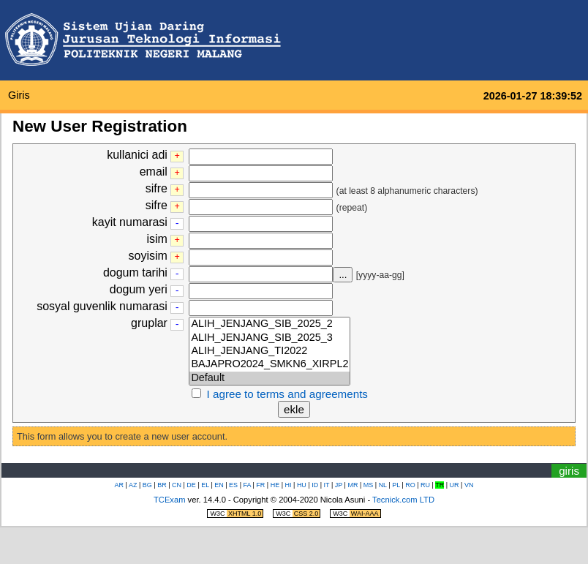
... (343, 274)
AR (119, 485)
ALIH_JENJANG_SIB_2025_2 (269, 324)
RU (425, 485)
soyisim (148, 255)
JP (338, 485)
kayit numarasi (129, 222)
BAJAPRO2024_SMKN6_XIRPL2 (269, 364)
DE (191, 485)
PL (396, 485)
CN (176, 485)
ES (233, 485)
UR (454, 485)
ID (315, 485)
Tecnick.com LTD (403, 499)
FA (247, 485)
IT (327, 485)
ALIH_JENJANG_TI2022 (269, 351)
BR (162, 485)
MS (368, 485)
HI (288, 485)
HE (275, 485)
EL (205, 485)
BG (147, 485)
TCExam (170, 499)
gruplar (149, 323)
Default (269, 378)
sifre (156, 188)
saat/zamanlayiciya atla (268, 458)
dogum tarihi (135, 272)
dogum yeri (138, 289)
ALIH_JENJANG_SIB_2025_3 (269, 338)
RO (410, 485)
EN (219, 485)
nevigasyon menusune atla (318, 458)
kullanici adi (137, 154)
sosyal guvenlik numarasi (102, 306)
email (153, 171)
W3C (236, 513)
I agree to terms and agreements (287, 394)
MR (352, 485)
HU (301, 485)
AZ (133, 485)
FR (260, 485)
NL (383, 485)
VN (469, 485)
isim (157, 239)
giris (19, 95)
